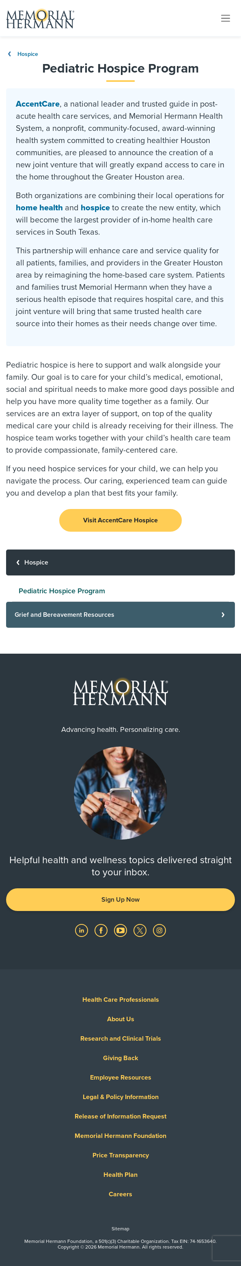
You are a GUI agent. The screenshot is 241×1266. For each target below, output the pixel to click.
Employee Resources (120, 1078)
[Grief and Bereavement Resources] (120, 615)
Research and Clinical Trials (120, 1039)
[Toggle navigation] (225, 18)
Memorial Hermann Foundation (120, 1136)
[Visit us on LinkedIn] (82, 930)
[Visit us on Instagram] (159, 930)
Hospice (22, 54)
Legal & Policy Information (121, 1097)
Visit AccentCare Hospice (120, 520)
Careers (120, 1194)
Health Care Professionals (120, 1000)
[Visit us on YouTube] (121, 930)
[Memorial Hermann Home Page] (40, 18)
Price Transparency (121, 1155)
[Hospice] (120, 562)
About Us (120, 1019)
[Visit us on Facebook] (102, 930)
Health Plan (120, 1175)
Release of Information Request (120, 1116)
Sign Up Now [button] (120, 900)
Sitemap (120, 1229)
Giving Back (120, 1058)
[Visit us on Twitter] (140, 930)
